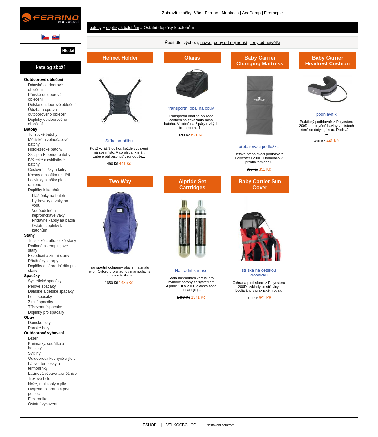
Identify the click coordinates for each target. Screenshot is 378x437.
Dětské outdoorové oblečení (52, 104)
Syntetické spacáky (44, 281)
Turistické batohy (42, 134)
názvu (206, 42)
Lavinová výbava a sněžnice (52, 373)
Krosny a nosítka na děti (49, 175)
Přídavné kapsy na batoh (53, 220)
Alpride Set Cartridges (192, 184)
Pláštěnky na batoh (48, 195)
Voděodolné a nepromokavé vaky (48, 213)
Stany (29, 235)
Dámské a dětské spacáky (51, 291)
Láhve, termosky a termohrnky (44, 366)
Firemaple (273, 12)
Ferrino (211, 12)
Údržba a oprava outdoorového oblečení (48, 112)
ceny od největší (265, 42)
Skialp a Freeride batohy (49, 154)
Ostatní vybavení (42, 404)
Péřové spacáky (42, 286)
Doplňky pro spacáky (46, 312)
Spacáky (32, 276)
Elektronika (37, 399)
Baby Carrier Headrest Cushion (327, 60)
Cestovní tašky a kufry (47, 169)
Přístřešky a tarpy (43, 261)
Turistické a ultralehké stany (52, 240)
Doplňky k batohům (44, 190)
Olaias (192, 58)
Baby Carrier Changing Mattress (259, 60)
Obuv (29, 317)
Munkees (230, 12)
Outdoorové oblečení (43, 80)
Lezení (34, 338)
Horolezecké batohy (45, 149)
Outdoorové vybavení (44, 333)
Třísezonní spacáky (45, 307)
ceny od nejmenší (230, 42)
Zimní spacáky (40, 302)
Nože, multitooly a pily (47, 384)
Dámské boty (39, 322)
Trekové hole (39, 378)
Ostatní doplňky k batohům (47, 228)
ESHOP (149, 425)
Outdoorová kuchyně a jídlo (51, 358)
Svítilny (34, 353)
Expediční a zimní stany (48, 255)
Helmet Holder (120, 58)
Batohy (30, 129)
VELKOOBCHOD (181, 425)
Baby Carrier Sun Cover (260, 184)
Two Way (120, 181)
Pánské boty (38, 328)
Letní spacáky (40, 296)
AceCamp (251, 12)
